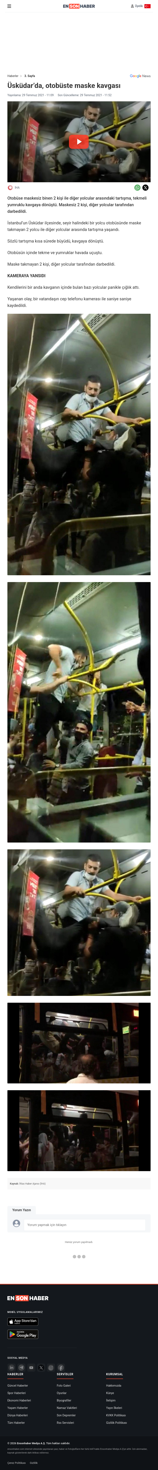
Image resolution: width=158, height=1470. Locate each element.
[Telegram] (21, 1367)
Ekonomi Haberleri (19, 1400)
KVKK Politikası (116, 1415)
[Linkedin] (11, 1367)
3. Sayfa (29, 76)
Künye (110, 1393)
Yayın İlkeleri (114, 1408)
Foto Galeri (64, 1385)
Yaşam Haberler (17, 1408)
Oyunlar (61, 1393)
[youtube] (31, 1367)
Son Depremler (66, 1415)
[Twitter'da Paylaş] (145, 188)
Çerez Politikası (16, 1462)
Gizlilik (34, 1462)
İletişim (111, 1400)
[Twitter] (41, 1367)
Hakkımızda (113, 1385)
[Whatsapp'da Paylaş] (137, 188)
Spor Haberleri (16, 1393)
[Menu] (9, 6)
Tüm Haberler (16, 1422)
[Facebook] (61, 1367)
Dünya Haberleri (17, 1415)
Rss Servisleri (65, 1422)
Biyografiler (64, 1400)
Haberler (12, 76)
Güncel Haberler (17, 1385)
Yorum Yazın (21, 1210)
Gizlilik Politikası (116, 1422)
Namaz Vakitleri (67, 1408)
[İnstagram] (51, 1367)
